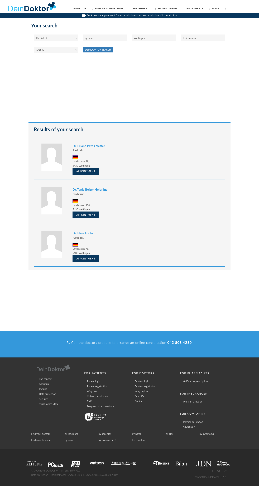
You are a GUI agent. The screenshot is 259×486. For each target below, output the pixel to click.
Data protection (47, 393)
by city (169, 433)
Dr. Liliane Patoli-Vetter (89, 146)
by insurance (71, 433)
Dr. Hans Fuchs (83, 233)
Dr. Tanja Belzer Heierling (90, 189)
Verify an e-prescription (195, 381)
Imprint (43, 388)
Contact (139, 401)
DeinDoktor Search (98, 49)
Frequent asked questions (100, 406)
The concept (45, 378)
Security (43, 398)
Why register (141, 391)
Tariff (89, 401)
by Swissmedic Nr (107, 440)
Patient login (93, 381)
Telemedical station (193, 421)
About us (44, 383)
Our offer (140, 396)
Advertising (189, 426)
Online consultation (97, 396)
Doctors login (142, 381)
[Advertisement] (129, 89)
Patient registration (97, 386)
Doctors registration (145, 386)
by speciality (104, 433)
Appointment (85, 171)
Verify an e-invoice (192, 401)
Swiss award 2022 (48, 403)
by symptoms (206, 433)
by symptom (138, 440)
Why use (92, 391)
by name (136, 433)
